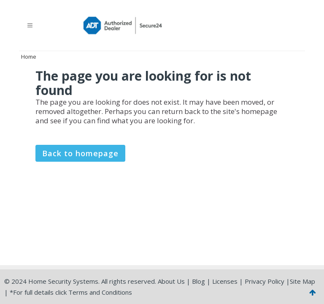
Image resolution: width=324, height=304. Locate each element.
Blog (198, 281)
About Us (171, 281)
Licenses (225, 281)
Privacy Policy (264, 281)
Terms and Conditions (100, 292)
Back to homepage (80, 153)
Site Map (302, 281)
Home (28, 56)
